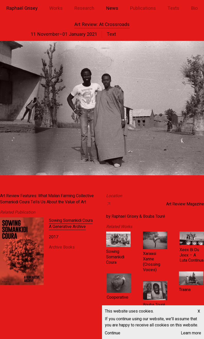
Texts (173, 8)
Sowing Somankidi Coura (115, 257)
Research (84, 8)
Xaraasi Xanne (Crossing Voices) (151, 262)
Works (56, 8)
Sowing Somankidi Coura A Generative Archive (71, 223)
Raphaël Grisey (22, 8)
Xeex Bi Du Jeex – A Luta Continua (191, 255)
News (112, 8)
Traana (174, 290)
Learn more (191, 333)
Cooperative (128, 298)
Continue (112, 333)
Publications (143, 8)
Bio (194, 8)
